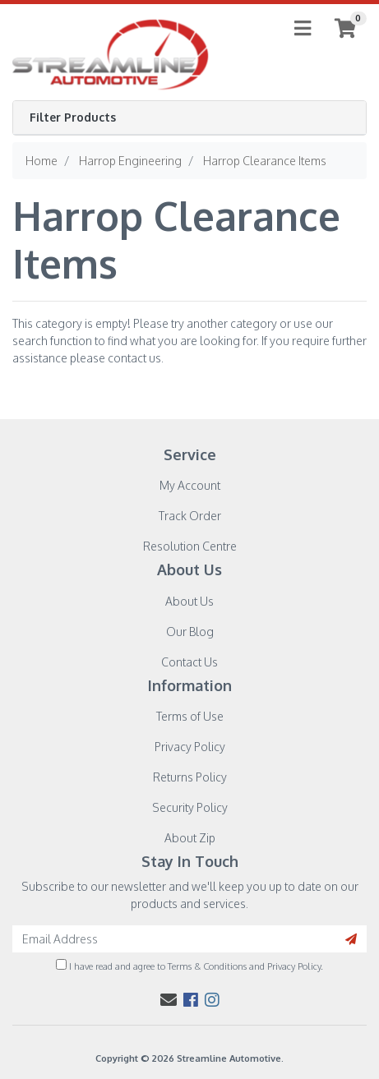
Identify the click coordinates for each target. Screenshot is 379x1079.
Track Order (190, 516)
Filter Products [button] (73, 117)
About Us (189, 601)
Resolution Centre (190, 546)
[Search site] (351, 938)
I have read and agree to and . (189, 965)
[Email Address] (174, 938)
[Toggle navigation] (302, 28)
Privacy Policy (190, 747)
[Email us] (168, 999)
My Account (189, 485)
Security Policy (190, 807)
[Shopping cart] (345, 28)
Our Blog (190, 632)
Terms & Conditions (207, 966)
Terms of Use (190, 716)
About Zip (189, 838)
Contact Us (189, 662)
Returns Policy (190, 777)
